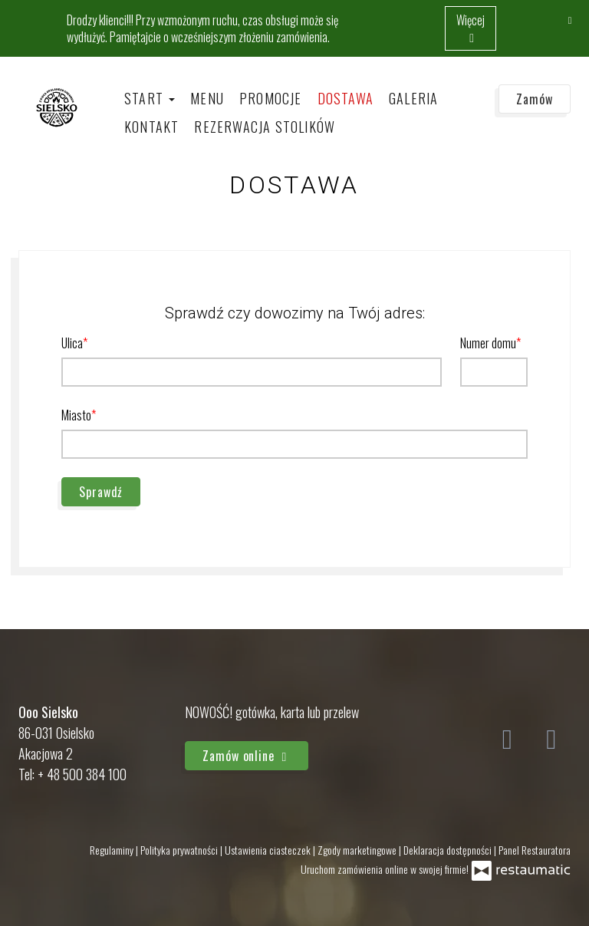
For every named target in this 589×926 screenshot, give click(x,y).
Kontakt (151, 127)
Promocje (270, 98)
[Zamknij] (570, 19)
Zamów (534, 99)
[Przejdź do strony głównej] (56, 106)
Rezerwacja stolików (264, 127)
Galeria (413, 98)
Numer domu (488, 343)
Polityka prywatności (180, 850)
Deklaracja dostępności (448, 850)
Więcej (470, 28)
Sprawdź (101, 492)
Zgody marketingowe (358, 850)
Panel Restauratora (535, 850)
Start (149, 98)
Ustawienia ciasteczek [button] (269, 850)
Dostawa (345, 98)
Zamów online (246, 755)
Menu (207, 98)
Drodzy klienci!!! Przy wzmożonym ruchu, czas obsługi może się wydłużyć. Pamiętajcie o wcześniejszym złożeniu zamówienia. (202, 28)
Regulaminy (113, 850)
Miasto (76, 415)
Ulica (72, 343)
